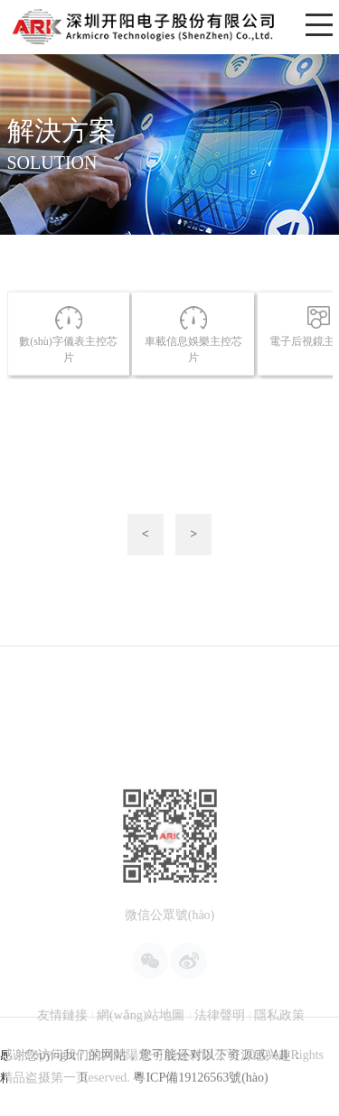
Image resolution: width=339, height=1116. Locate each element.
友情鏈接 (62, 1050)
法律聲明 (219, 1050)
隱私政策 (279, 1050)
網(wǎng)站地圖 (140, 1050)
